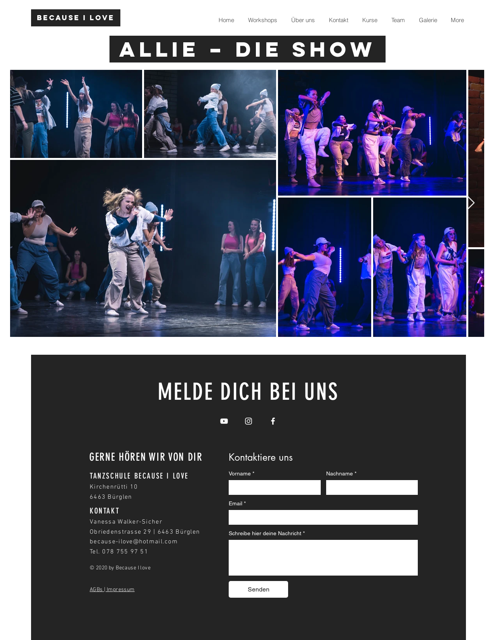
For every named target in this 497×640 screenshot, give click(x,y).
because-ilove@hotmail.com (134, 542)
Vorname (241, 473)
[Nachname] (370, 487)
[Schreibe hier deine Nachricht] (323, 557)
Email (237, 503)
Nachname (341, 473)
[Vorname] (272, 487)
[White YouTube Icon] (224, 421)
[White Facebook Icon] (273, 421)
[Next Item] (470, 203)
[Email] (321, 517)
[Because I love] (75, 17)
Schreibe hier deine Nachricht (267, 533)
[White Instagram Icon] (248, 421)
